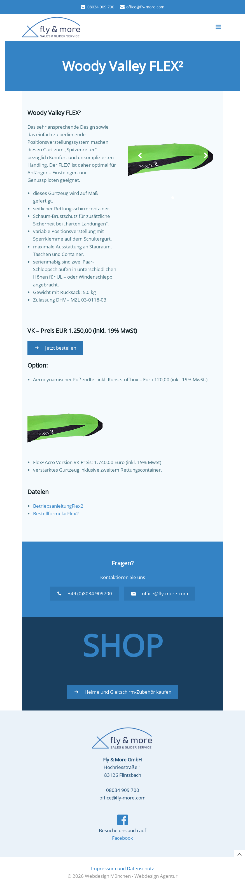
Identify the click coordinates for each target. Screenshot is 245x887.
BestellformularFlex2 (56, 513)
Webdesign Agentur (156, 876)
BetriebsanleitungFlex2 (58, 505)
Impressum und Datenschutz (122, 868)
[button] (173, 198)
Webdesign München (108, 876)
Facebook (122, 839)
